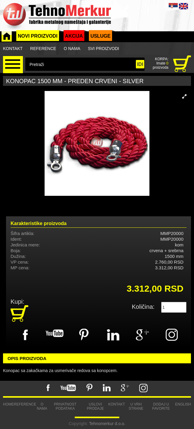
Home (8, 404)
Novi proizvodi (38, 36)
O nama (72, 48)
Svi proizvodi (103, 48)
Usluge (100, 36)
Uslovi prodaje (95, 406)
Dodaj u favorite (161, 406)
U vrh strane (136, 406)
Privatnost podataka (65, 406)
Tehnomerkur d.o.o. (107, 423)
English (183, 404)
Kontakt (13, 48)
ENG (183, 6)
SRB (173, 6)
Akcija (74, 36)
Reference (43, 48)
